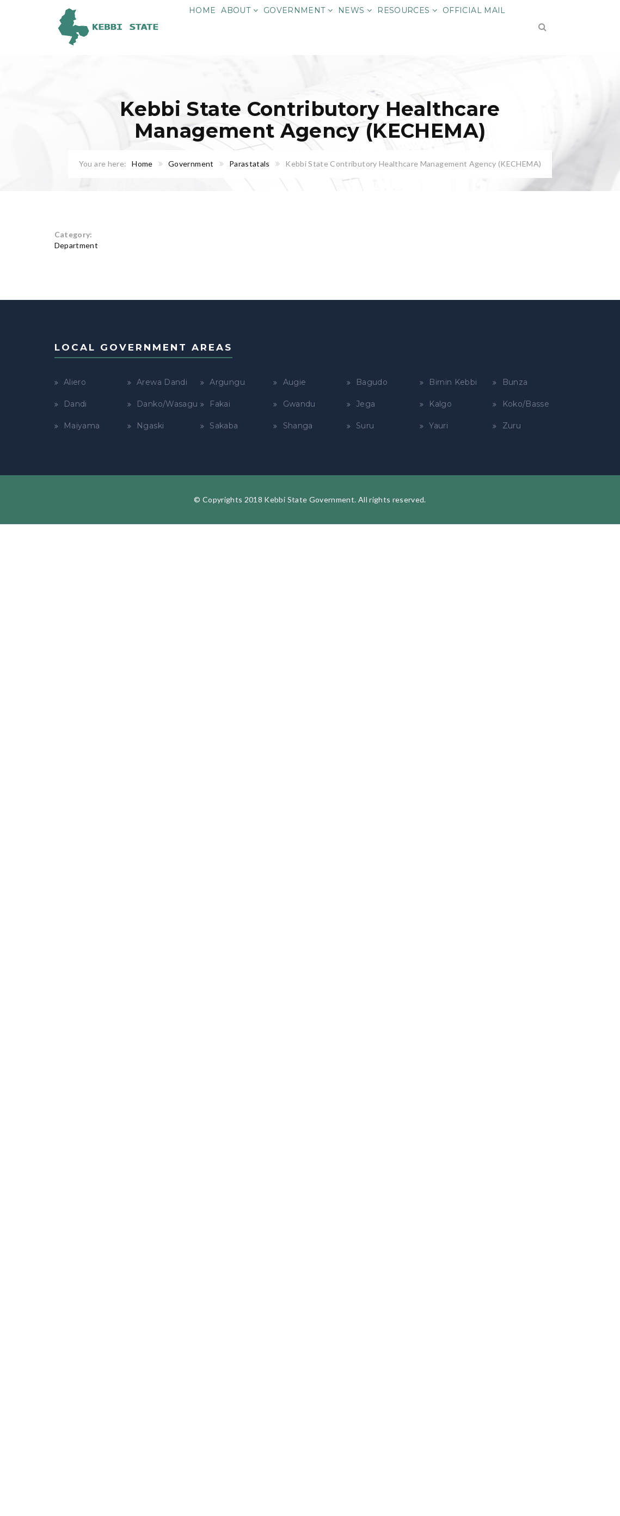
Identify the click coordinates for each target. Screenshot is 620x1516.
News (355, 10)
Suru (365, 426)
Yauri (438, 426)
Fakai (220, 404)
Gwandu (299, 404)
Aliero (75, 382)
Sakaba (224, 426)
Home (202, 10)
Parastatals (249, 163)
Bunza (515, 382)
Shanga (298, 426)
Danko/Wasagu (167, 404)
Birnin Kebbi (453, 382)
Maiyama (82, 426)
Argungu (227, 382)
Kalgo (440, 404)
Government (298, 10)
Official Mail (474, 10)
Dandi (75, 404)
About (239, 10)
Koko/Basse (526, 404)
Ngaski (150, 426)
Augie (294, 382)
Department (76, 245)
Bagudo (372, 382)
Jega (365, 404)
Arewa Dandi (162, 382)
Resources (407, 10)
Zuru (511, 426)
